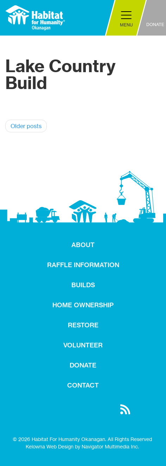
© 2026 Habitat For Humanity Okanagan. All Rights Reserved (82, 439)
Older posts (26, 126)
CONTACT (83, 385)
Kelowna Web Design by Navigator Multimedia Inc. (82, 446)
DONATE (83, 365)
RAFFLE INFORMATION (83, 265)
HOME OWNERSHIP (83, 305)
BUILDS (83, 285)
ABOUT (83, 245)
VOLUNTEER (83, 345)
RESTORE (83, 325)
